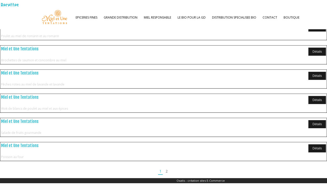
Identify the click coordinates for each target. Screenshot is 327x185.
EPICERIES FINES (86, 17)
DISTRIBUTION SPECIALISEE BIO (234, 17)
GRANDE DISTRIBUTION (120, 17)
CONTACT (270, 17)
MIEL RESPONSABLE (157, 17)
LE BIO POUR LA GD (192, 17)
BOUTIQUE (291, 17)
